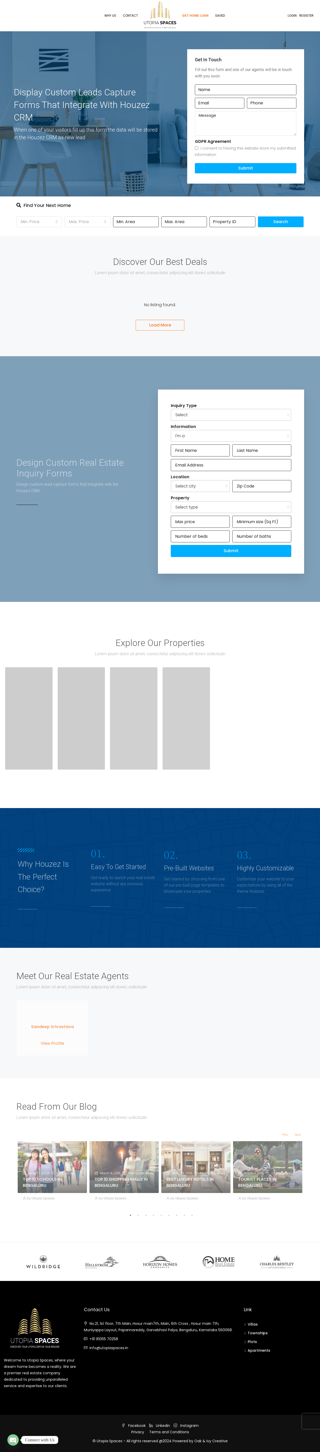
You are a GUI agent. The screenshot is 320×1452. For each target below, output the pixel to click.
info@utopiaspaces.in (108, 1347)
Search (280, 222)
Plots (252, 1341)
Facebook (134, 1425)
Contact (130, 15)
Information (183, 427)
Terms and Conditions (169, 1432)
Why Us (110, 15)
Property (180, 498)
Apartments (259, 1350)
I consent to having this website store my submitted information (245, 151)
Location (180, 477)
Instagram (186, 1425)
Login (292, 15)
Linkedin (160, 1425)
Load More (160, 325)
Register (306, 15)
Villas (253, 1324)
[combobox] (39, 221)
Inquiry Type (184, 406)
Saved (220, 15)
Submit (245, 168)
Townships (258, 1333)
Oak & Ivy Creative (211, 1441)
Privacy (137, 1432)
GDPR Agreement (213, 141)
